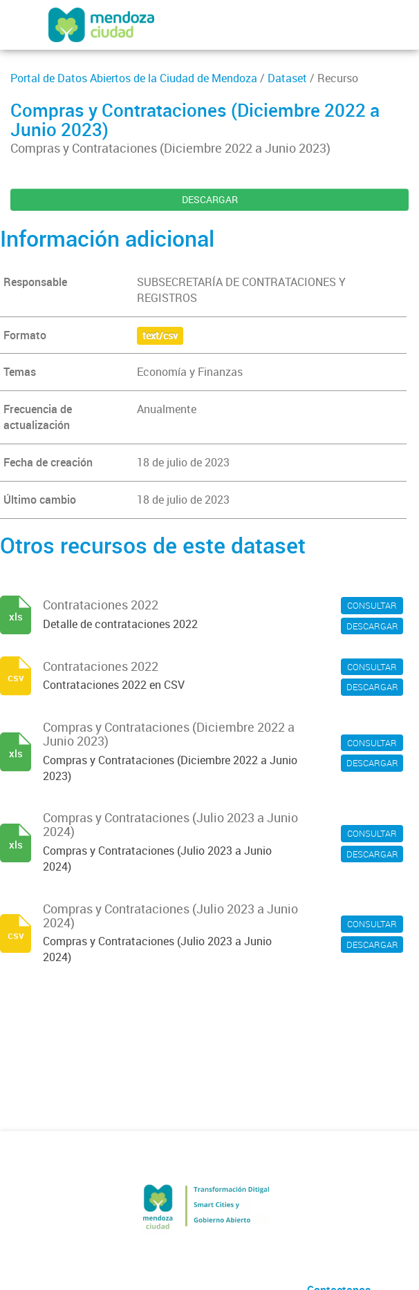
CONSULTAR (372, 605)
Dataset (287, 78)
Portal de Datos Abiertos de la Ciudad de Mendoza (133, 78)
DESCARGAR (210, 199)
